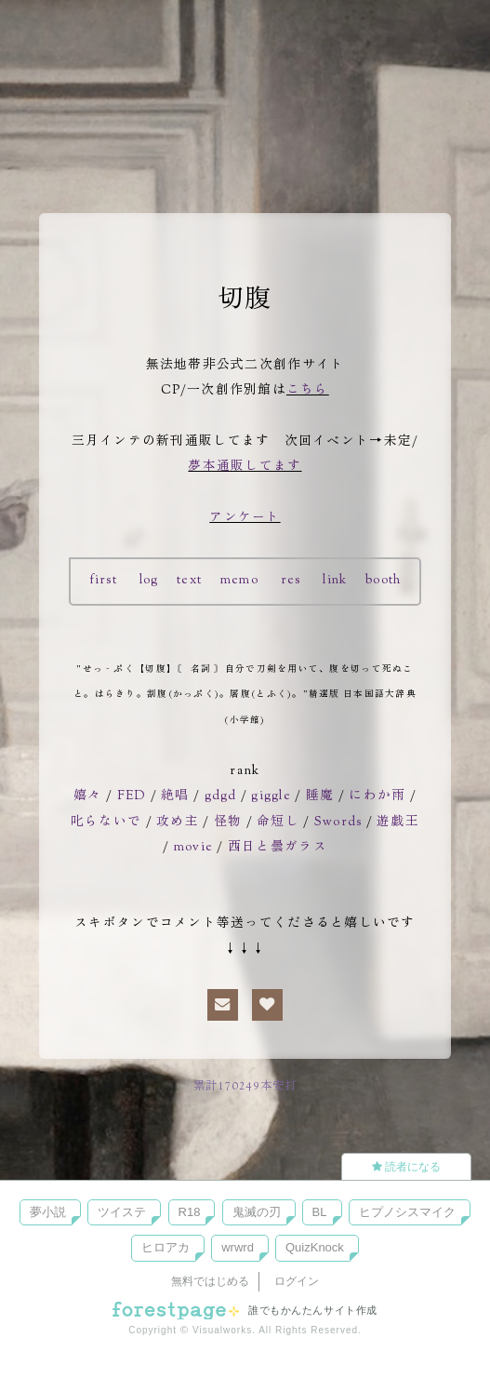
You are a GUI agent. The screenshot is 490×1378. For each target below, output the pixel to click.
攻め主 (177, 822)
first (101, 580)
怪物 (228, 822)
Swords (338, 822)
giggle (272, 796)
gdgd (219, 796)
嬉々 (86, 796)
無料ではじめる (210, 1281)
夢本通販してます (244, 467)
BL (319, 1212)
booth (385, 580)
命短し (278, 822)
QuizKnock (314, 1247)
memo (239, 580)
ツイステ (122, 1212)
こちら (307, 390)
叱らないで (106, 822)
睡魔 (322, 796)
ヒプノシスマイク (407, 1212)
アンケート (244, 518)
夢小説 (48, 1212)
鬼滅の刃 (256, 1212)
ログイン (296, 1281)
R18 (190, 1212)
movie (193, 847)
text (190, 580)
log (148, 580)
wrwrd (237, 1247)
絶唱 (173, 796)
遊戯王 (398, 822)
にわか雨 (379, 796)
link (336, 580)
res (291, 580)
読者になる (406, 1166)
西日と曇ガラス (277, 847)
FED (129, 796)
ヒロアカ (165, 1247)
